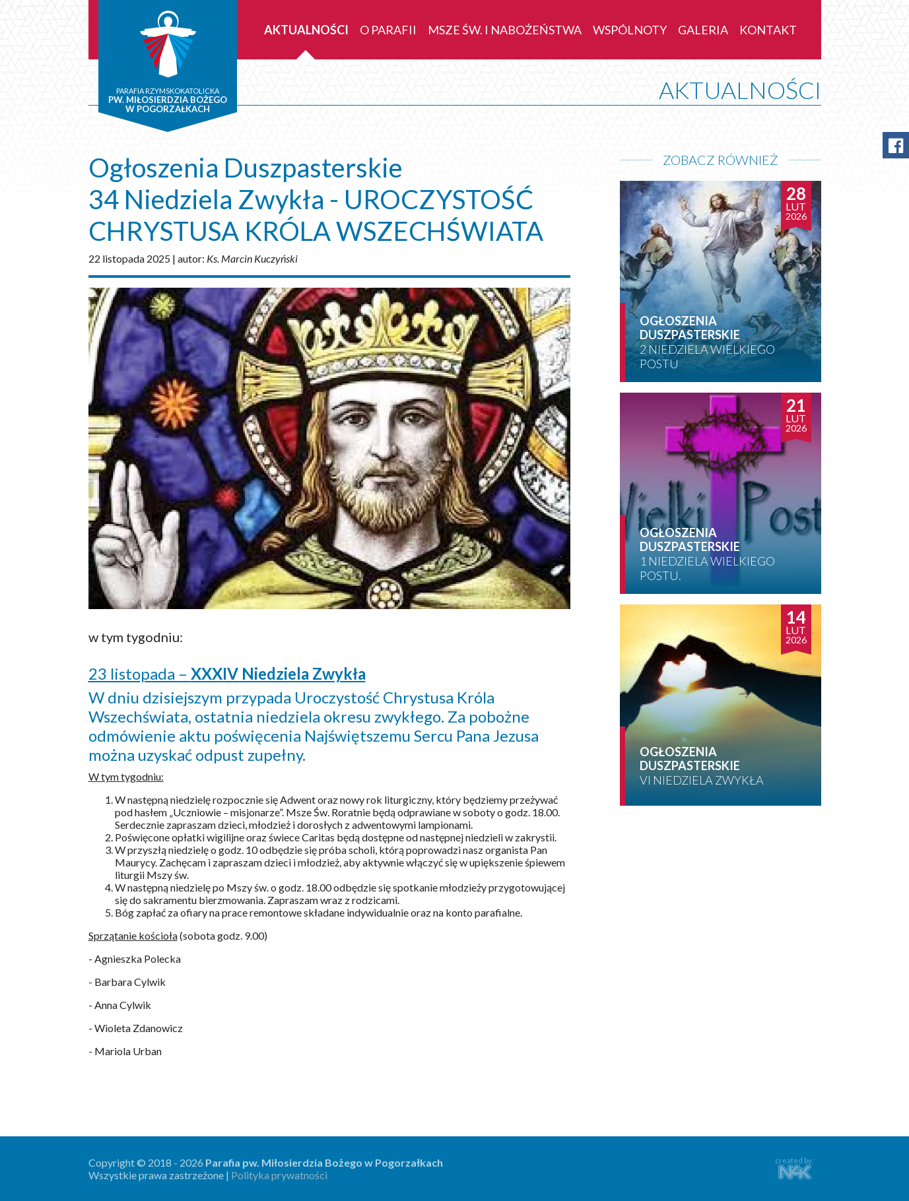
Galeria (703, 29)
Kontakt (768, 29)
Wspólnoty (630, 29)
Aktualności (306, 29)
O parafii (388, 29)
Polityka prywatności (279, 1175)
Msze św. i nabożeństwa (505, 29)
